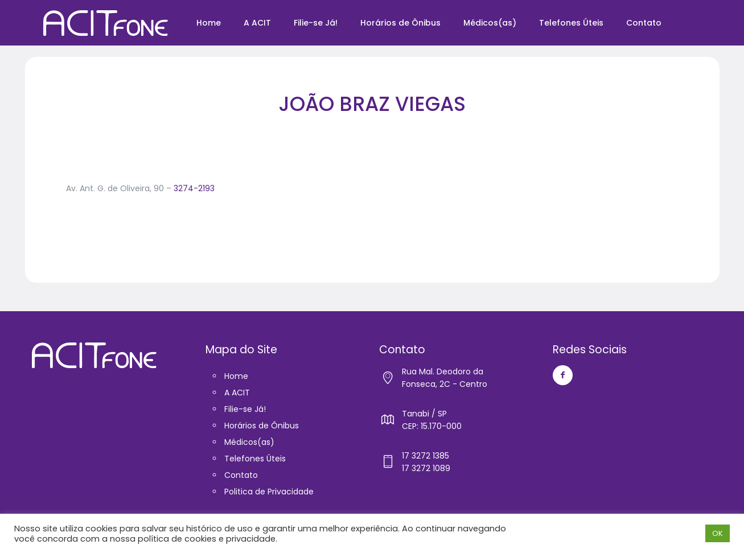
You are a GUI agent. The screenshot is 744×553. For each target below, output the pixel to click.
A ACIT (237, 392)
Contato (241, 475)
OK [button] (717, 533)
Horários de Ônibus (261, 425)
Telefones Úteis (255, 458)
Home (236, 376)
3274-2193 (194, 188)
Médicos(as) (249, 442)
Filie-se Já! (245, 409)
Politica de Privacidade (269, 491)
